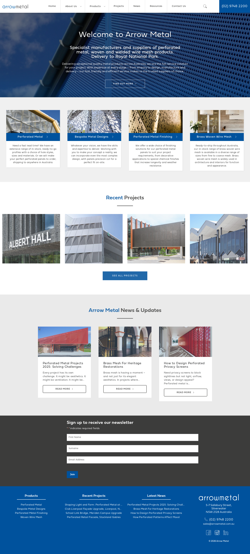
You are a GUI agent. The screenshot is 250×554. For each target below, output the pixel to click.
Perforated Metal (31, 505)
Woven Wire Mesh (31, 517)
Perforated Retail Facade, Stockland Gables (94, 517)
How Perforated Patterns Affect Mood (156, 517)
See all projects (125, 276)
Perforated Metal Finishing (31, 513)
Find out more (123, 84)
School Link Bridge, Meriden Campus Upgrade (94, 513)
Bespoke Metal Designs (31, 509)
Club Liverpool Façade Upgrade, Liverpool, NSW (94, 509)
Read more (62, 389)
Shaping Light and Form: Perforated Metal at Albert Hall (94, 505)
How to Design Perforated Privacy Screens (156, 513)
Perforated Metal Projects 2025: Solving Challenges (156, 505)
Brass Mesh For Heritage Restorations (156, 509)
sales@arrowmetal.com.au (218, 524)
